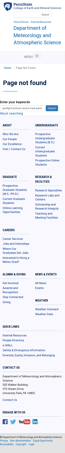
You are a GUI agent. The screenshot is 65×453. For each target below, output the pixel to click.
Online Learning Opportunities (13, 210)
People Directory (13, 340)
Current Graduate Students (14, 201)
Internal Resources (41, 22)
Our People (10, 139)
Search (45, 14)
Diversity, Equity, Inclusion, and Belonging (29, 355)
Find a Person (21, 22)
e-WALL (8, 345)
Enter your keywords (15, 102)
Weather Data (44, 314)
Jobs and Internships (16, 243)
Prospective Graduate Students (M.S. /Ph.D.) (15, 190)
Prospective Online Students (47, 162)
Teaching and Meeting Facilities (46, 215)
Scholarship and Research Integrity (47, 206)
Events (39, 288)
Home (7, 68)
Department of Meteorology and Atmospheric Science (37, 35)
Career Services (13, 239)
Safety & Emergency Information (24, 350)
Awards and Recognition (10, 290)
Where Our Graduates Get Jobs (15, 251)
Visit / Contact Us (14, 149)
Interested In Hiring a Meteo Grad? (16, 260)
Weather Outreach (47, 309)
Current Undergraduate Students (45, 151)
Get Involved (11, 283)
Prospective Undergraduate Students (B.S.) (45, 138)
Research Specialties (48, 190)
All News (40, 283)
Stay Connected (13, 297)
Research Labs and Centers (47, 197)
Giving (7, 302)
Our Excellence (12, 144)
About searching (11, 113)
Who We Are (11, 134)
